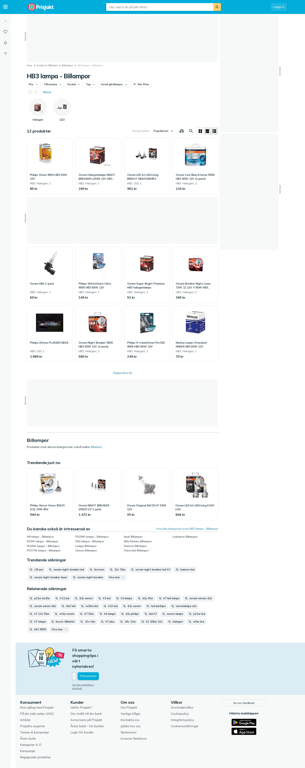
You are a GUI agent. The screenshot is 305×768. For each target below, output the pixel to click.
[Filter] (5, 53)
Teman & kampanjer (43, 715)
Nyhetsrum (137, 715)
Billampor (67, 65)
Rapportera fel (122, 373)
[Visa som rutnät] (200, 131)
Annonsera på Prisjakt (95, 703)
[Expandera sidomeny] (5, 21)
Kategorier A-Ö (40, 728)
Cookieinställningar (194, 709)
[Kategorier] (5, 7)
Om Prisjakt (138, 690)
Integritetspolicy (191, 703)
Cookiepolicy (189, 697)
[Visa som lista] (207, 131)
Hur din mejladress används (97, 668)
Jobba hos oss (140, 709)
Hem (29, 65)
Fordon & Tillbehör (47, 65)
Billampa (96, 447)
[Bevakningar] (5, 43)
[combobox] (159, 7)
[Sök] (217, 7)
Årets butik (37, 722)
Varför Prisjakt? (90, 690)
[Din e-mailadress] (106, 660)
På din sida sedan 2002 (46, 697)
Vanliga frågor (140, 697)
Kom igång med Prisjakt (46, 690)
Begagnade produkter (44, 740)
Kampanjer (37, 734)
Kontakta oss (139, 703)
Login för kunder (91, 715)
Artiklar (34, 703)
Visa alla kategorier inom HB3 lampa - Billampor (187, 528)
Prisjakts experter (41, 709)
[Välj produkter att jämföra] (182, 131)
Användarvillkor (191, 690)
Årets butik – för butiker (96, 709)
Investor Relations (143, 722)
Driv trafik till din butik (95, 697)
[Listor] (5, 32)
